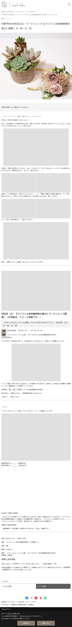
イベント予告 (6, 586)
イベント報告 (41, 586)
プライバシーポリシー (25, 616)
